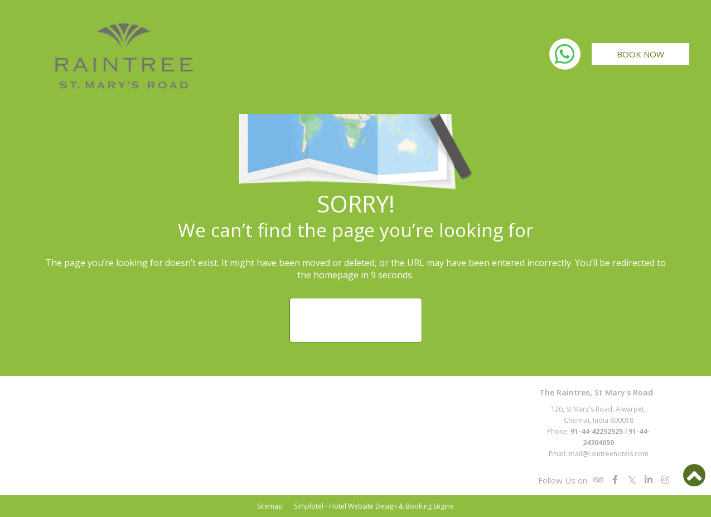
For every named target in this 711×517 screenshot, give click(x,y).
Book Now (640, 54)
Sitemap (270, 506)
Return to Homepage (356, 320)
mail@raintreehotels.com (609, 453)
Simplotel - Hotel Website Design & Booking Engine (374, 506)
